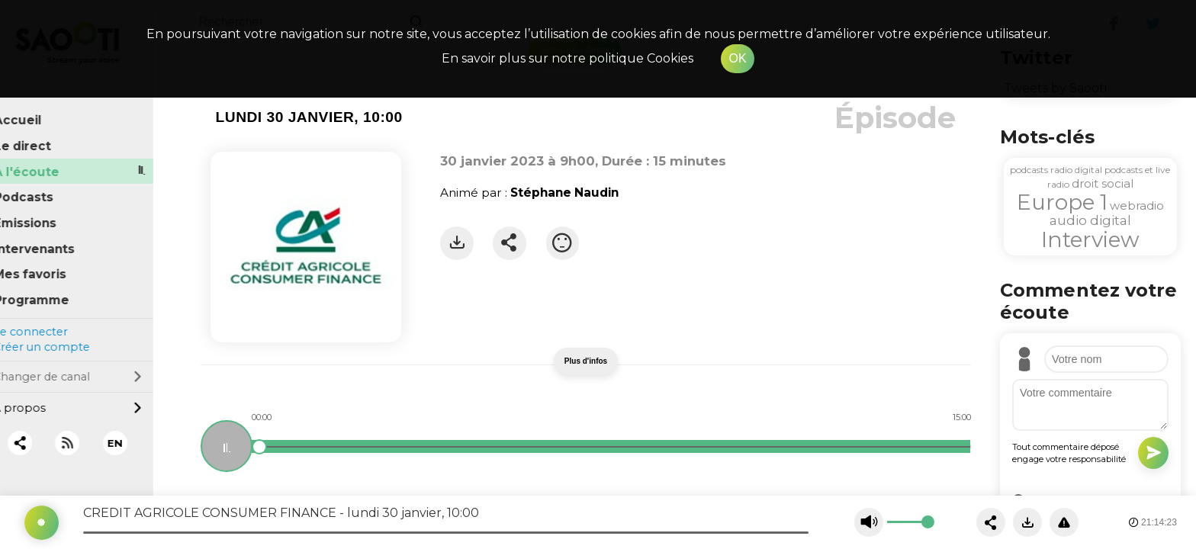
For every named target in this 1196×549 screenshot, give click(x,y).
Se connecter (48, 322)
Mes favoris (48, 265)
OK (737, 58)
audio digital (1090, 220)
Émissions (43, 213)
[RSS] (86, 433)
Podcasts (42, 188)
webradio (1137, 205)
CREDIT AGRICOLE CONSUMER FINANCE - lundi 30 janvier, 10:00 (281, 513)
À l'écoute (45, 162)
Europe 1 (1062, 202)
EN (133, 433)
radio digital (1076, 169)
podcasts (1029, 169)
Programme (50, 290)
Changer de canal (85, 367)
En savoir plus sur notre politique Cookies (567, 58)
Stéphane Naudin (564, 192)
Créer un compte (59, 338)
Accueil (36, 111)
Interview (1090, 239)
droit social (1102, 183)
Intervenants (52, 239)
